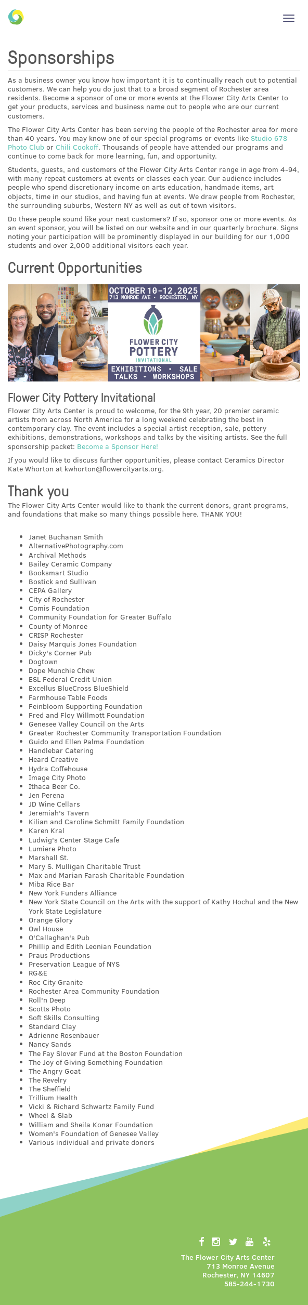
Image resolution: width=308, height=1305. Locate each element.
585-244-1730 (249, 1283)
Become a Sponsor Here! (117, 446)
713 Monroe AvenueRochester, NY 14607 (238, 1270)
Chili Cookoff (77, 147)
